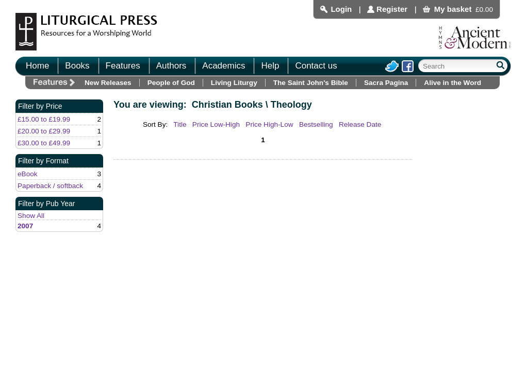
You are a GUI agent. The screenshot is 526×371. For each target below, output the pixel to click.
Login (341, 9)
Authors (171, 66)
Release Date (360, 124)
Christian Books (227, 104)
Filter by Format (43, 161)
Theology (291, 104)
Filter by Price (40, 106)
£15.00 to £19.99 (44, 119)
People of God (171, 83)
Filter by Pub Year (46, 203)
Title (179, 124)
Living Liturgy (234, 83)
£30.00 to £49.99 (44, 143)
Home (37, 66)
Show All (31, 216)
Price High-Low (269, 124)
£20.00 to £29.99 (44, 131)
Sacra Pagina (386, 83)
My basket (453, 9)
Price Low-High (216, 124)
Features (123, 66)
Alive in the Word (452, 83)
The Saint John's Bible (310, 83)
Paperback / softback (50, 186)
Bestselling (316, 124)
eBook (28, 174)
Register (391, 9)
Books (77, 66)
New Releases (108, 83)
